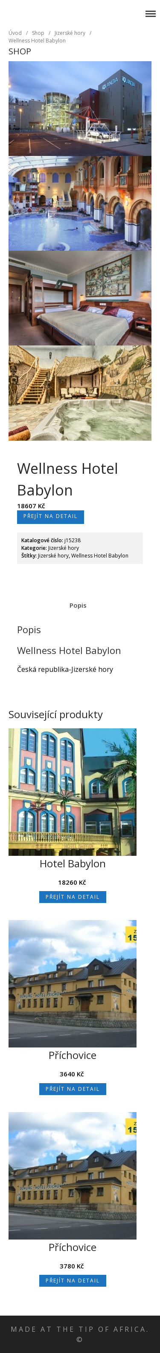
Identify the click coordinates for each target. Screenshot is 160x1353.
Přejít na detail (50, 516)
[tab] (78, 605)
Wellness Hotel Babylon (37, 40)
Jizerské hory (29, 10)
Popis (78, 605)
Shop (38, 33)
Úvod (15, 33)
